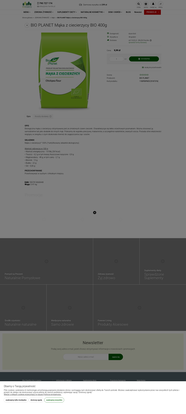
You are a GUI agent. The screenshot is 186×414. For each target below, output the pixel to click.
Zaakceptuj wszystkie (54, 400)
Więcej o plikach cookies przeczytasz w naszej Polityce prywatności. (32, 394)
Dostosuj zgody (36, 400)
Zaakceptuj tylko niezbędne (16, 400)
